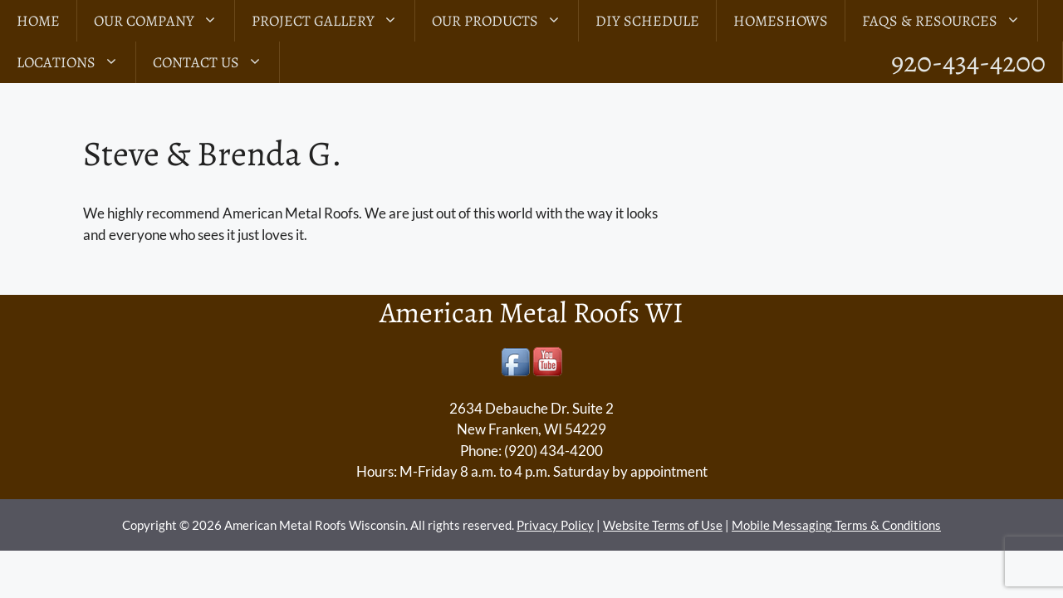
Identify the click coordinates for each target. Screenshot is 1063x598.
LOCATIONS (76, 62)
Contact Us (216, 62)
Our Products (505, 21)
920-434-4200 (968, 61)
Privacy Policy (555, 524)
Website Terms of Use (663, 524)
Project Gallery (333, 21)
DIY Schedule (647, 21)
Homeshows (780, 21)
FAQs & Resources (949, 21)
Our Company (164, 21)
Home (38, 21)
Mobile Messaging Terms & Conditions (836, 524)
